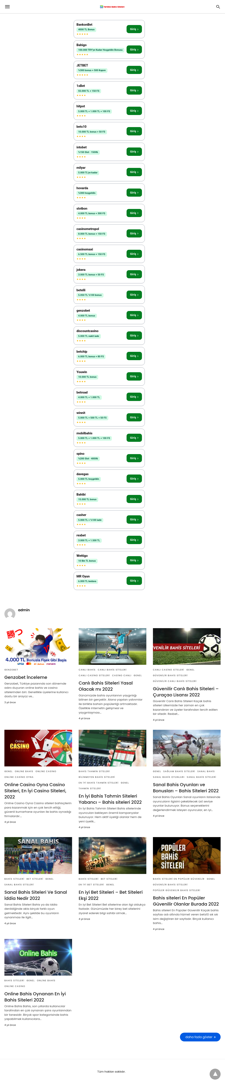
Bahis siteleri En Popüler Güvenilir (179, 879)
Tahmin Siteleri (90, 788)
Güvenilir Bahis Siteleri (170, 675)
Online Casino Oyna (19, 777)
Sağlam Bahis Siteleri (179, 771)
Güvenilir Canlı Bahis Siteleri (175, 681)
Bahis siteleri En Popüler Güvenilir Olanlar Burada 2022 (186, 901)
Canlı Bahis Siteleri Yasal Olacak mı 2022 (106, 686)
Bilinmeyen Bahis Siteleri (97, 777)
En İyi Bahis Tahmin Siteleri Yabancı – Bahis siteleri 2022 (110, 799)
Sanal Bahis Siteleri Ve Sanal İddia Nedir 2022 (35, 895)
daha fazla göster (198, 1037)
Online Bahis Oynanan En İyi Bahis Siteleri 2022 (35, 997)
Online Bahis (24, 771)
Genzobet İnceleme (25, 677)
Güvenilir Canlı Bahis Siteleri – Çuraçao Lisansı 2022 (186, 692)
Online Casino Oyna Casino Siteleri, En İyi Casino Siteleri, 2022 (35, 791)
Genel (138, 675)
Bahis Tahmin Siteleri (94, 771)
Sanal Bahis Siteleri (201, 777)
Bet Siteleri (35, 879)
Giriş (134, 29)
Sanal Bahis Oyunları (169, 777)
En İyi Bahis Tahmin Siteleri (99, 782)
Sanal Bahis (206, 771)
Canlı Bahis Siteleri (112, 669)
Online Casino (46, 771)
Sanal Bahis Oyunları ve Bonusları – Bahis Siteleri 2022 (186, 788)
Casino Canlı (121, 675)
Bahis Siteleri (14, 879)
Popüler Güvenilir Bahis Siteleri (176, 890)
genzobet (11, 669)
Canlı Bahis (87, 669)
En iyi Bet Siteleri (91, 884)
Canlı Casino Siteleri (94, 675)
